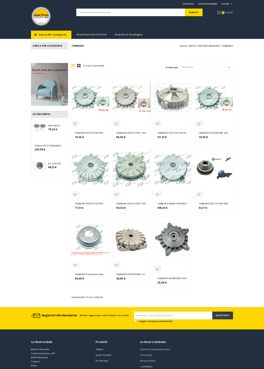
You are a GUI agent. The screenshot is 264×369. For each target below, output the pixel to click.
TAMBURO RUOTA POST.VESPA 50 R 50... (131, 203)
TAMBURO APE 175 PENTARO (213, 203)
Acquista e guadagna (129, 34)
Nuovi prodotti (103, 355)
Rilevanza (206, 66)
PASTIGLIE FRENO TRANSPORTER (55, 125)
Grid (73, 65)
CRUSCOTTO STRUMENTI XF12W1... (49, 145)
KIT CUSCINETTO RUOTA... (55, 163)
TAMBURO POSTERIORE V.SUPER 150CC (131, 274)
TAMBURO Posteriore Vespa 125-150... (90, 274)
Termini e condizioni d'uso (155, 349)
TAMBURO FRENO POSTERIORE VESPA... (172, 203)
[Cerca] (139, 12)
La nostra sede (41, 342)
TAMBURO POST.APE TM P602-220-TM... (172, 132)
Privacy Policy (148, 360)
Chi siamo (146, 355)
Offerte (99, 349)
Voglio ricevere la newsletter (156, 321)
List (79, 65)
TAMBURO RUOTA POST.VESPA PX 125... (131, 132)
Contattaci (146, 366)
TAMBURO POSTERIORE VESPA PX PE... (214, 132)
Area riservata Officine (92, 34)
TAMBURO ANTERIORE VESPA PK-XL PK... (172, 278)
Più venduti (102, 360)
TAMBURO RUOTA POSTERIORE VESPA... (90, 132)
